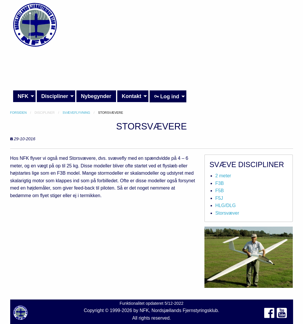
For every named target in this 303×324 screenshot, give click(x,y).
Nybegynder (96, 96)
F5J (219, 198)
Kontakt (131, 96)
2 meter (223, 175)
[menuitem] (24, 96)
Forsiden (18, 112)
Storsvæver (227, 213)
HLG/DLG (225, 205)
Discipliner (54, 96)
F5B (219, 190)
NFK (23, 96)
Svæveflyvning (76, 112)
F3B (219, 183)
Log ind (166, 96)
